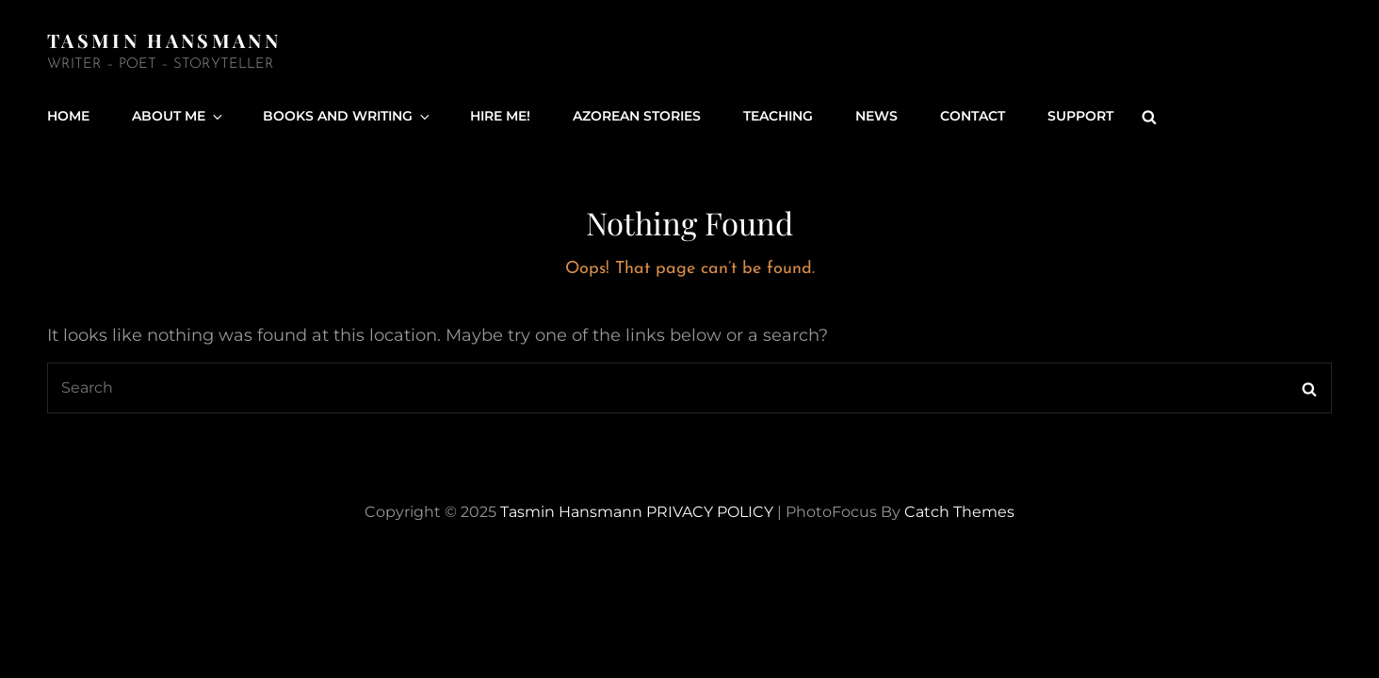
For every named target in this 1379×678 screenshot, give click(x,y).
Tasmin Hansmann (164, 40)
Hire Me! (500, 115)
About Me (178, 115)
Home (68, 115)
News (876, 115)
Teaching (778, 115)
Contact (972, 115)
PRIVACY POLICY (709, 512)
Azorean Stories (637, 115)
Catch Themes (959, 512)
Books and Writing (347, 115)
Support (1080, 115)
